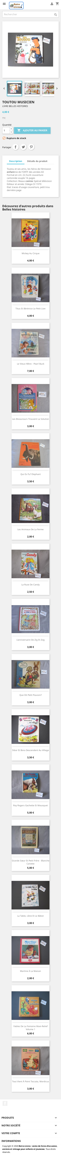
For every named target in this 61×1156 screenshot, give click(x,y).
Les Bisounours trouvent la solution (30, 418)
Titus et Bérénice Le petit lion (30, 308)
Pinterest (31, 147)
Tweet (23, 147)
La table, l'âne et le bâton (30, 915)
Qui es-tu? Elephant (30, 474)
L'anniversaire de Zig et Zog (31, 639)
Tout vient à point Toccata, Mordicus (30, 1081)
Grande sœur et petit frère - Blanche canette (30, 862)
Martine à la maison (30, 971)
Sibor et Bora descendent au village (30, 750)
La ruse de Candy (30, 584)
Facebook (5, 1103)
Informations (11, 1141)
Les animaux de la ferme (30, 529)
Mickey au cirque (30, 253)
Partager (15, 147)
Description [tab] (15, 161)
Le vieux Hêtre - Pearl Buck (30, 363)
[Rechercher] (30, 14)
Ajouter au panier (32, 130)
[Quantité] (6, 130)
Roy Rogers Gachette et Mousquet (30, 805)
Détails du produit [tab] (37, 161)
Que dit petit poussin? (30, 695)
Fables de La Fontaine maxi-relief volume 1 (31, 1028)
